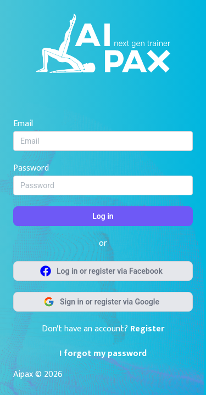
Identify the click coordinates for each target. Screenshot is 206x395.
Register (147, 328)
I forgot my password (103, 353)
